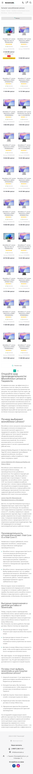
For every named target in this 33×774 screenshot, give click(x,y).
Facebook (14, 765)
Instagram (18, 765)
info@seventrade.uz (18, 752)
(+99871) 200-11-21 (17, 748)
